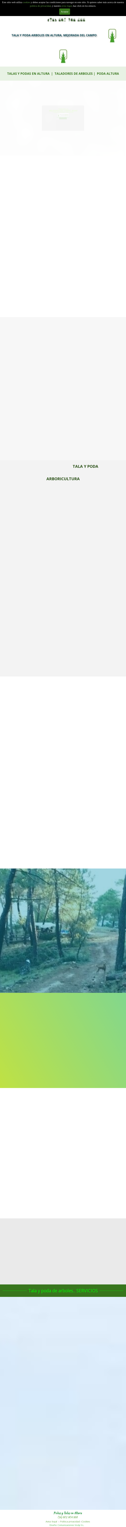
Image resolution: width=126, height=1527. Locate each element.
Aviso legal (51, 1521)
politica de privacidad (40, 6)
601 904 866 (63, 119)
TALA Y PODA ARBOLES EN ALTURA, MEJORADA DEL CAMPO (54, 35)
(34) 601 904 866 (68, 1517)
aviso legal (66, 6)
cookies (27, 2)
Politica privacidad (70, 1521)
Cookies (86, 1521)
